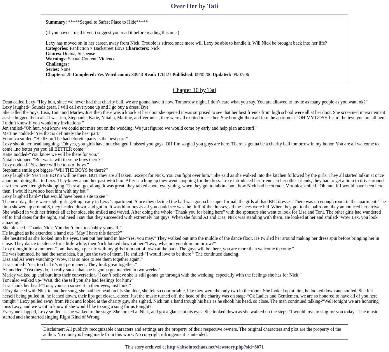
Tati (212, 6)
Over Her (184, 6)
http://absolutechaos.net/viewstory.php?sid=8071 (215, 346)
